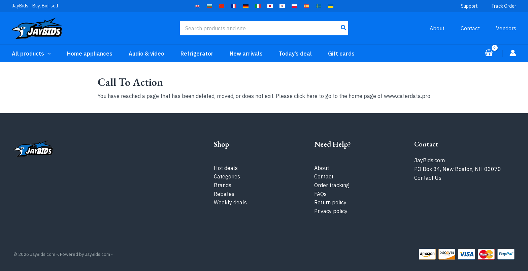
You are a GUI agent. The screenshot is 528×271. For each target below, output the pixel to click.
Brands (222, 185)
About (321, 168)
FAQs (320, 194)
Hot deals (226, 168)
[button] (197, 6)
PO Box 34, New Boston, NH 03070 (457, 169)
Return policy (330, 202)
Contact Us (427, 177)
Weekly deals (230, 202)
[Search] (343, 28)
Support (469, 6)
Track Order (503, 6)
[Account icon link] (512, 52)
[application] (47, 53)
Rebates (224, 194)
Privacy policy (331, 211)
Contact (323, 176)
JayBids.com (429, 160)
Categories (227, 176)
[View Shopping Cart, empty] (489, 53)
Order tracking (331, 185)
